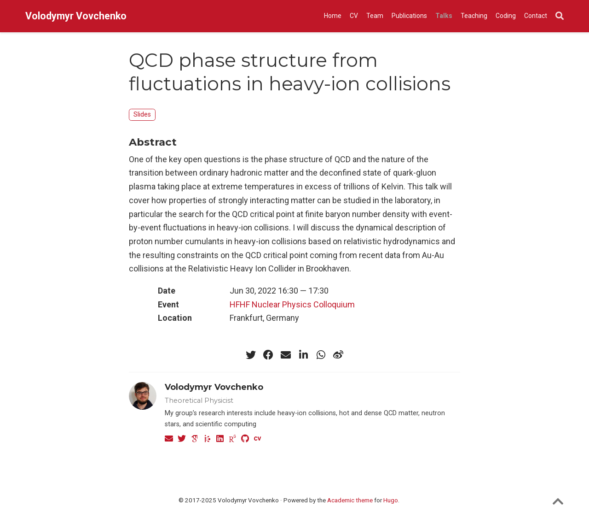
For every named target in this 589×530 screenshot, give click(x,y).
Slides (142, 114)
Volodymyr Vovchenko (76, 16)
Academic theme (350, 500)
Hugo (390, 500)
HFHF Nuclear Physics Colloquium (292, 304)
